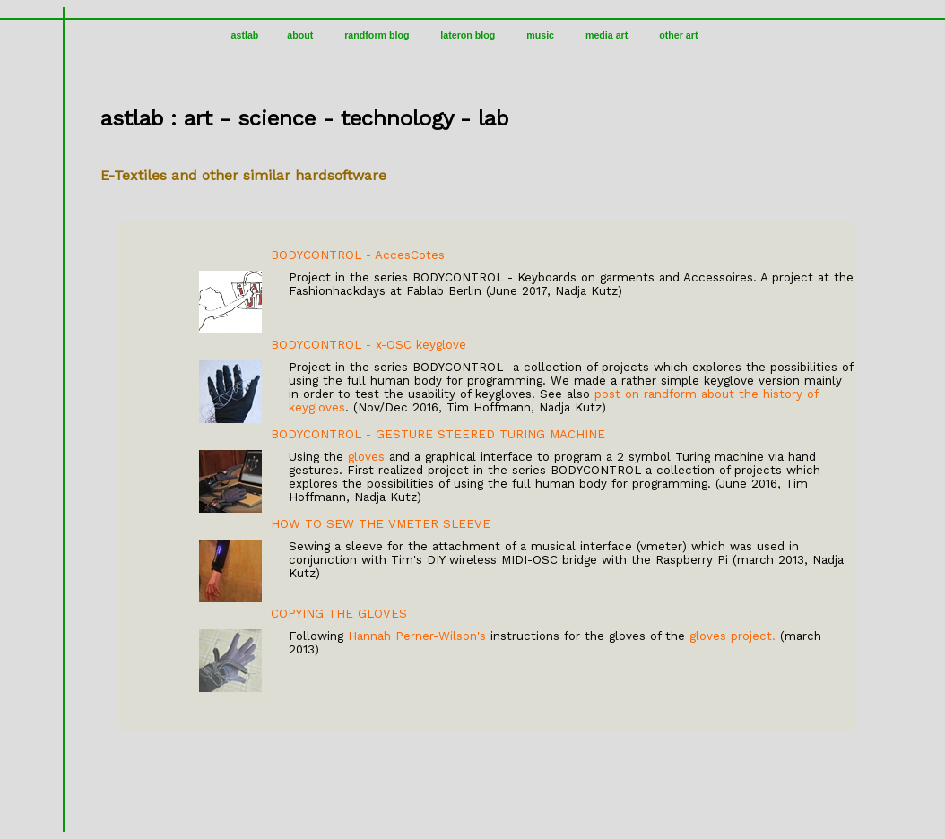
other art (678, 35)
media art (606, 35)
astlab (245, 35)
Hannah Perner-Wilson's (417, 636)
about (300, 35)
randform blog (377, 35)
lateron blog (468, 35)
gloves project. (732, 636)
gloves (366, 456)
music (540, 35)
